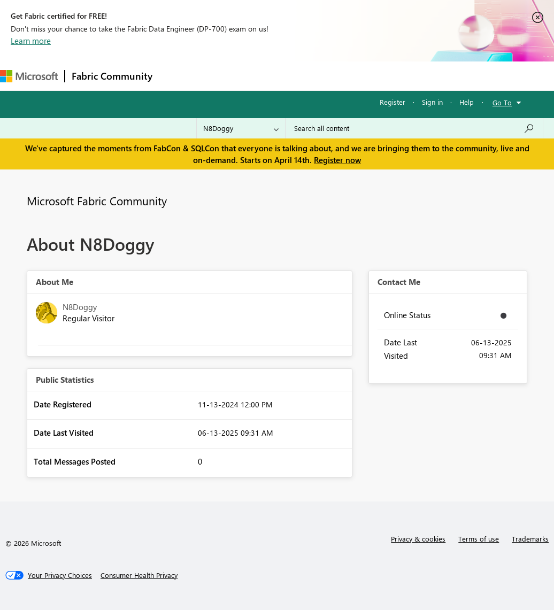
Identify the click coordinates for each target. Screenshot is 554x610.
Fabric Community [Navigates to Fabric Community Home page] (112, 76)
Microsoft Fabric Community (97, 200)
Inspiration (223, 75)
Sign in (432, 101)
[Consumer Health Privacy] (139, 575)
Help (466, 101)
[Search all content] (414, 128)
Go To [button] (502, 102)
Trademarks (530, 538)
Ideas (267, 75)
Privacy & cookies (418, 538)
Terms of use (478, 538)
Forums (176, 75)
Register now (337, 160)
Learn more (31, 40)
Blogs (363, 75)
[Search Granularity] (241, 128)
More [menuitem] (399, 75)
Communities (315, 75)
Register (392, 101)
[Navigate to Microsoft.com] (29, 76)
